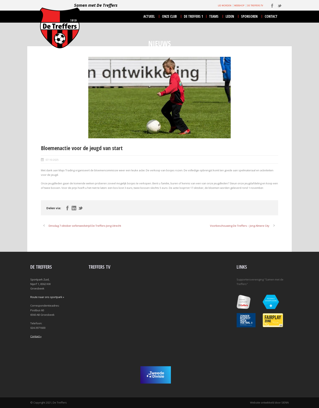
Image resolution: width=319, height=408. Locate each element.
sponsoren (249, 16)
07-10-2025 (52, 160)
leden (230, 16)
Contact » (36, 336)
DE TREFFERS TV (255, 5)
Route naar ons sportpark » (47, 297)
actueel (149, 16)
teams (213, 16)
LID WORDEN (224, 5)
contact (271, 16)
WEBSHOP (239, 5)
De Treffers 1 (193, 16)
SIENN (285, 402)
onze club (169, 16)
